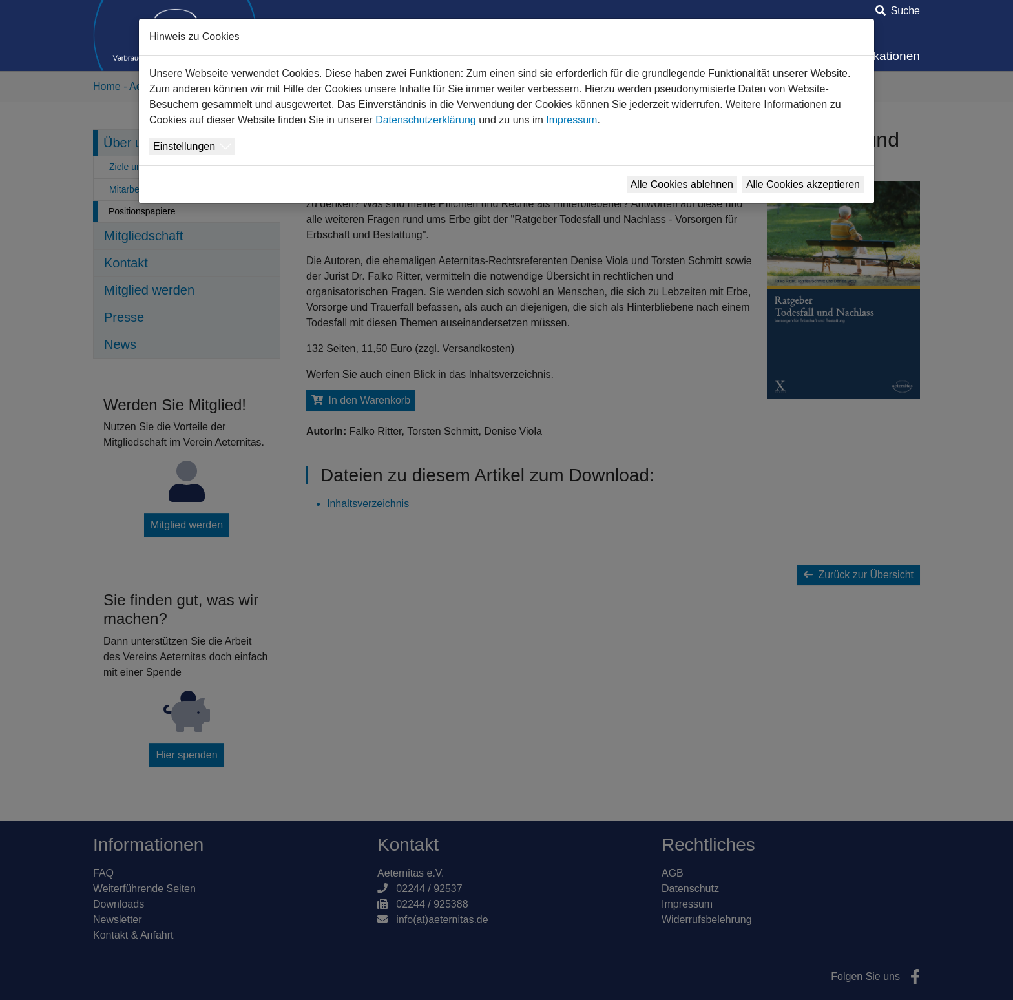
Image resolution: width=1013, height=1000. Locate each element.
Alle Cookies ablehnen (682, 184)
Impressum (571, 119)
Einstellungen (184, 146)
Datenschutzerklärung (425, 119)
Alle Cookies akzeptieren (803, 184)
